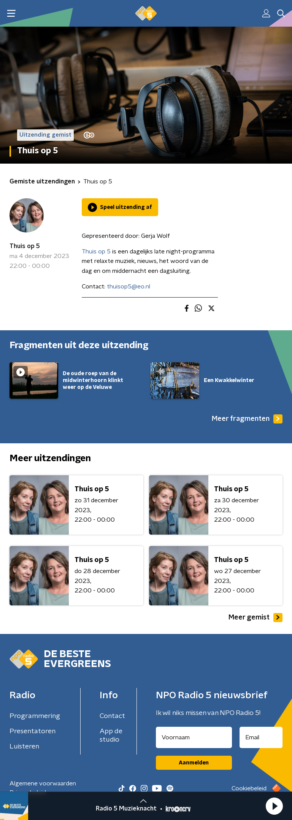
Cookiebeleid (249, 788)
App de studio (111, 735)
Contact (112, 716)
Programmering (35, 716)
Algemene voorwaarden (43, 783)
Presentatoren (33, 731)
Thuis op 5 (25, 246)
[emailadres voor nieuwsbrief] (261, 737)
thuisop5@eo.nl (128, 286)
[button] (274, 806)
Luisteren (24, 746)
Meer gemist (255, 617)
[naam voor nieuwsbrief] (194, 737)
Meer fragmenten (247, 419)
